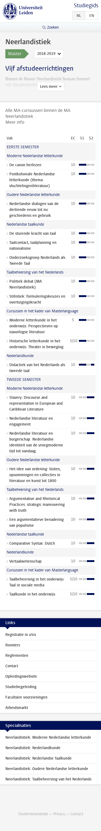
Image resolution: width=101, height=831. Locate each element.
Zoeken (53, 27)
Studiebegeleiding (21, 686)
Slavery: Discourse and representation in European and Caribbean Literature (36, 403)
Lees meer (49, 86)
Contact (11, 666)
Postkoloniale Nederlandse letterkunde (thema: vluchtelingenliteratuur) (32, 180)
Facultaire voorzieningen (26, 697)
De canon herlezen (25, 165)
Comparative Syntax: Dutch (32, 543)
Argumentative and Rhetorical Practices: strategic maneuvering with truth (37, 504)
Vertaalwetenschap (25, 561)
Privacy (59, 814)
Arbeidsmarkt (16, 707)
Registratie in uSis (20, 634)
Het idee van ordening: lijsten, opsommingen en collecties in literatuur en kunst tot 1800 (35, 474)
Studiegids (86, 5)
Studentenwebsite (33, 814)
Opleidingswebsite (21, 676)
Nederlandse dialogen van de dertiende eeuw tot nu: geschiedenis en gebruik (34, 209)
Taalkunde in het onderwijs (32, 594)
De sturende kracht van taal (32, 233)
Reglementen (16, 655)
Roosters (12, 645)
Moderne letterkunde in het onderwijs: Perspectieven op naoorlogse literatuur (33, 326)
